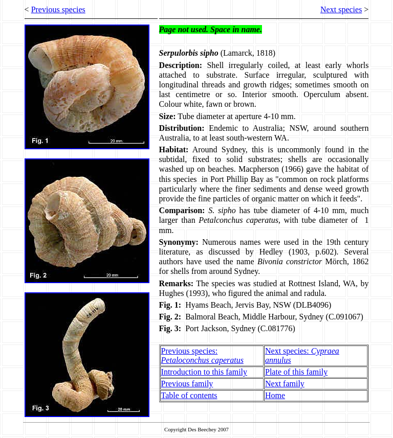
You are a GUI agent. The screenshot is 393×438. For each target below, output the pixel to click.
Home (275, 395)
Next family (284, 383)
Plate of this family (296, 371)
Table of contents (189, 395)
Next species (341, 9)
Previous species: (202, 355)
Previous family (187, 383)
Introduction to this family (204, 371)
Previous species (58, 9)
